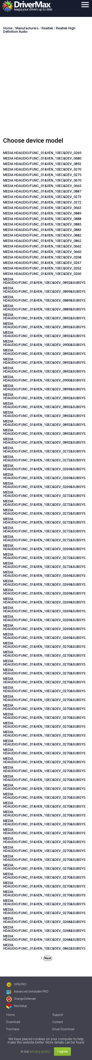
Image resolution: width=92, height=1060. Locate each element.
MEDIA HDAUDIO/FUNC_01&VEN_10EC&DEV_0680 (42, 158)
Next (47, 958)
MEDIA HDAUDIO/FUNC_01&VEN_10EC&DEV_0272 (42, 202)
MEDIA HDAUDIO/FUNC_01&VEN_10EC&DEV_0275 (42, 175)
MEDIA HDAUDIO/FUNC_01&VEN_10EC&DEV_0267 (42, 263)
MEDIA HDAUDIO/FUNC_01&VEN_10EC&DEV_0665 (42, 186)
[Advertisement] (46, 87)
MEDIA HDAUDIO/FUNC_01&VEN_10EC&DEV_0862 (42, 241)
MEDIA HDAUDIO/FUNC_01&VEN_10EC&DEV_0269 (42, 153)
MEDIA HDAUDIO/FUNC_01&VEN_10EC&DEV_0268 (42, 257)
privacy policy (40, 1051)
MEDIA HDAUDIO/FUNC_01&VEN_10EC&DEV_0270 (42, 169)
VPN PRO (16, 984)
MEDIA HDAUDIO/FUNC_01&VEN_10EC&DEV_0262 (42, 268)
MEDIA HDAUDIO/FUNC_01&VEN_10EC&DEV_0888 (42, 219)
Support (57, 1014)
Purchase (12, 1029)
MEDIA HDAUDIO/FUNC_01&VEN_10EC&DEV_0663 (42, 208)
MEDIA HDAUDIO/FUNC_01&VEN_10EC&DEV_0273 (42, 197)
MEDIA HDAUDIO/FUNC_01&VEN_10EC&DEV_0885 (42, 224)
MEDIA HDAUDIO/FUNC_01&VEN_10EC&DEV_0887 (42, 191)
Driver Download (63, 1029)
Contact (57, 1021)
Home (10, 1014)
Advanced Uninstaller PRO (27, 991)
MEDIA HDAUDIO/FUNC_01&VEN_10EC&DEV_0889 (42, 213)
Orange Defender (21, 998)
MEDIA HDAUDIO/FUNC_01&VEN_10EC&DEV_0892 (42, 164)
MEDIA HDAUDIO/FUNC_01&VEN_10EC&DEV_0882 (42, 235)
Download (13, 1021)
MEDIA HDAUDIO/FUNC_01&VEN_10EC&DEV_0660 (42, 252)
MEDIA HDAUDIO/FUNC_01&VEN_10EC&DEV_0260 (42, 274)
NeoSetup (16, 1005)
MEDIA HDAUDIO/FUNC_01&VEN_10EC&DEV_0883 (42, 230)
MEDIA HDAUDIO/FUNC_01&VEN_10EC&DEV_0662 (42, 246)
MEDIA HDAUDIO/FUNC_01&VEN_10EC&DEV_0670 (42, 180)
